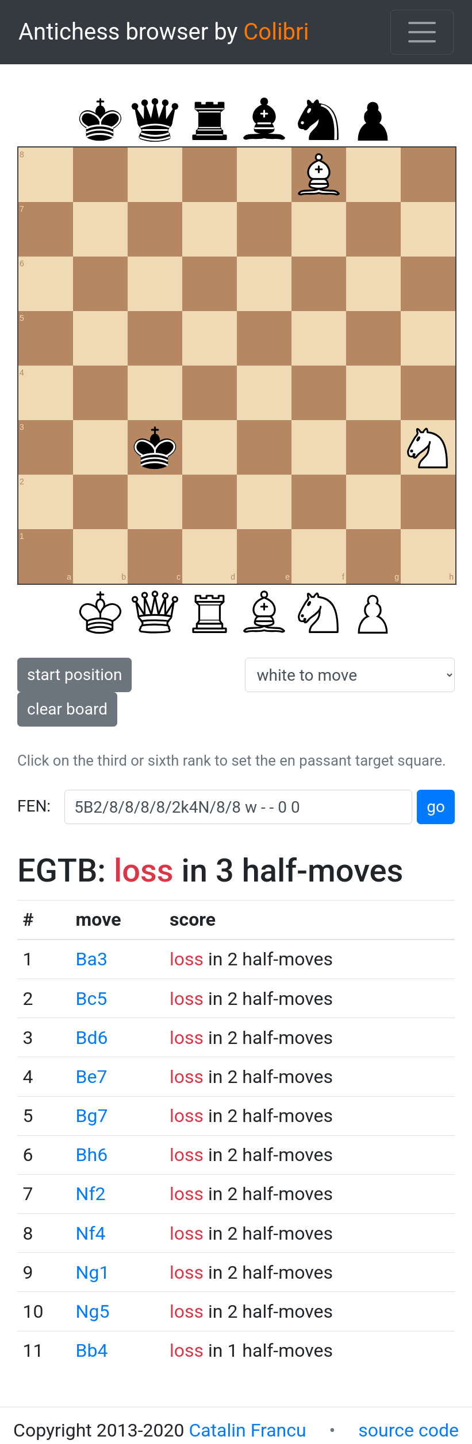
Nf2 (91, 1194)
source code (408, 1430)
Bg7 (92, 1116)
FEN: (34, 806)
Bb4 (92, 1350)
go (436, 806)
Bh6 (92, 1155)
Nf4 (91, 1233)
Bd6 (92, 1038)
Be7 (92, 1077)
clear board (67, 709)
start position (74, 674)
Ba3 (92, 959)
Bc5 (92, 999)
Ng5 (93, 1311)
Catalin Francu (247, 1430)
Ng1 (93, 1272)
